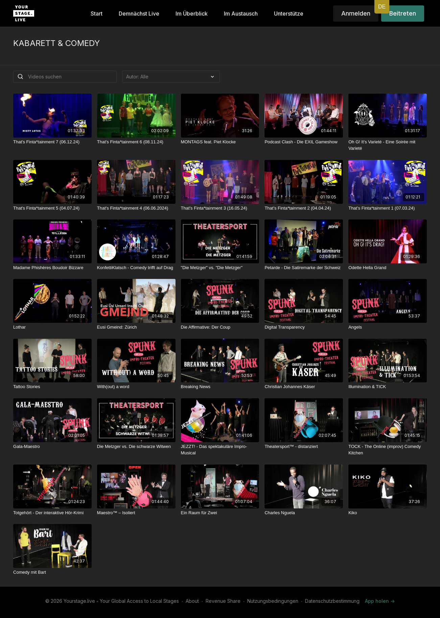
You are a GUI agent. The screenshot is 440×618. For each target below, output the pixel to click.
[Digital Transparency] (303, 327)
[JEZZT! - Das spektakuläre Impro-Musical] (220, 449)
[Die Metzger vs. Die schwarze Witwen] (136, 446)
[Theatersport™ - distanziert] (303, 446)
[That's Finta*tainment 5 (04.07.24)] (52, 208)
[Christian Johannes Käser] (303, 386)
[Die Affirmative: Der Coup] (220, 327)
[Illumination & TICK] (387, 386)
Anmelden (355, 13)
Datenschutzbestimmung (332, 601)
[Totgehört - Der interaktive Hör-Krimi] (52, 512)
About (192, 601)
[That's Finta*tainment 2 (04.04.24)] (303, 208)
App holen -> (380, 601)
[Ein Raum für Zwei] (220, 512)
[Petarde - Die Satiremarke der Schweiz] (303, 267)
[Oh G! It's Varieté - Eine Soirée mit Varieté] (387, 145)
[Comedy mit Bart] (52, 572)
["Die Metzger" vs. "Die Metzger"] (220, 267)
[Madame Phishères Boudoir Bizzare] (52, 267)
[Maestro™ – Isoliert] (136, 512)
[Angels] (387, 327)
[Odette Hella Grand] (387, 267)
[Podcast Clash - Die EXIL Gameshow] (303, 142)
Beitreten (402, 13)
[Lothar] (52, 327)
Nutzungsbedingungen (272, 601)
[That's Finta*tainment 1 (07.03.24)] (387, 208)
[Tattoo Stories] (52, 386)
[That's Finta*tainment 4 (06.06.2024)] (136, 208)
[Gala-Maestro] (52, 446)
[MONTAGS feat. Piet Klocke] (220, 142)
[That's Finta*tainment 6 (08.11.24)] (136, 142)
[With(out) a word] (136, 386)
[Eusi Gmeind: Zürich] (136, 327)
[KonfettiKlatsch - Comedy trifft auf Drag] (136, 267)
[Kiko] (387, 512)
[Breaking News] (220, 386)
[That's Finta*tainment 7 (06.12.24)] (52, 142)
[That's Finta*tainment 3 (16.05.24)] (220, 208)
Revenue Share (223, 601)
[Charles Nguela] (303, 512)
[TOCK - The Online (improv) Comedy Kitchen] (387, 449)
